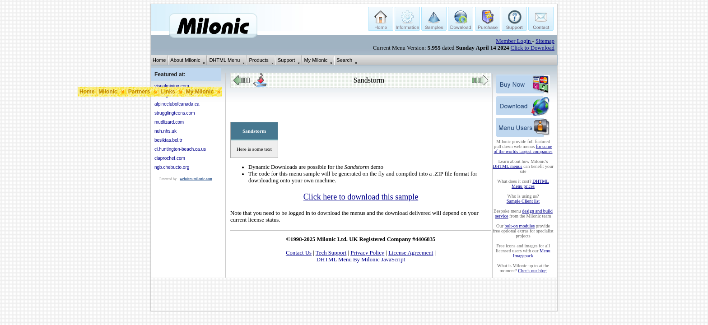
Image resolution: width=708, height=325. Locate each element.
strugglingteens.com (174, 113)
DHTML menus (507, 166)
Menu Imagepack (531, 253)
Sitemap (545, 41)
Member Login (514, 41)
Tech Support (331, 253)
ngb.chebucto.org (171, 167)
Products (258, 60)
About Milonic (185, 60)
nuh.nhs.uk (165, 131)
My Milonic (315, 60)
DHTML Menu (224, 60)
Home (159, 60)
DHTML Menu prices (530, 184)
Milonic (107, 91)
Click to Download (532, 48)
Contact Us (299, 253)
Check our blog (532, 270)
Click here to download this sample (360, 196)
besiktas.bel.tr (168, 140)
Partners (139, 91)
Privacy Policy (367, 253)
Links (168, 91)
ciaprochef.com (169, 158)
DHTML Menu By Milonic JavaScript (361, 259)
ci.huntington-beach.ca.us (180, 149)
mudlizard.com (169, 122)
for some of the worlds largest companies (523, 149)
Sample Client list (523, 201)
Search (344, 60)
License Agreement (410, 253)
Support (286, 60)
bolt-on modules (519, 225)
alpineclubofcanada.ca (177, 104)
